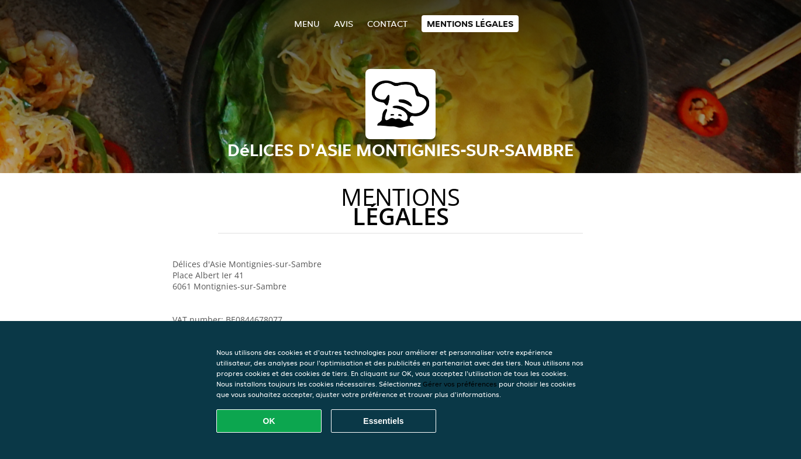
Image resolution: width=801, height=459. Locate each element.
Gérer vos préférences (460, 383)
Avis (343, 24)
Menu (307, 24)
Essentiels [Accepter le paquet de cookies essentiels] (383, 421)
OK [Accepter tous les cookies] (269, 421)
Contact (387, 24)
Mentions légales (470, 24)
